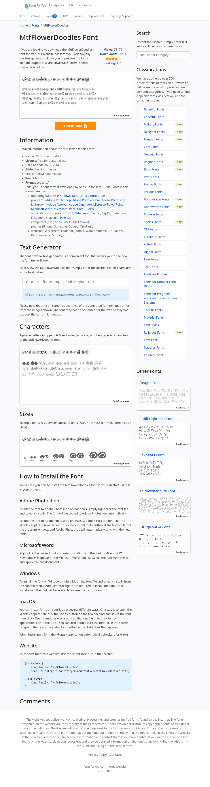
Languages (84, 5)
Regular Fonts (153, 162)
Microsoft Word (41, 209)
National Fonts (154, 347)
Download (75, 126)
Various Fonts (153, 192)
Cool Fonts (151, 147)
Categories (56, 5)
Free (23, 16)
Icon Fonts (151, 259)
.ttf (47, 183)
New (51, 16)
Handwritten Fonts (156, 207)
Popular (78, 16)
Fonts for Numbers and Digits (160, 284)
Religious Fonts (154, 332)
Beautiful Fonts (154, 109)
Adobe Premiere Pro (86, 200)
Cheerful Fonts (154, 117)
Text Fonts (151, 267)
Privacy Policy (97, 755)
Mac (75, 196)
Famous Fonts (153, 139)
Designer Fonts (154, 132)
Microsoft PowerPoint (108, 204)
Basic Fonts (151, 169)
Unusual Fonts (154, 154)
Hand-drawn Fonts (156, 199)
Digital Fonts (152, 252)
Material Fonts (154, 317)
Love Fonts (151, 340)
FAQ (71, 5)
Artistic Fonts (153, 244)
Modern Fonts (153, 214)
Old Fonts (150, 229)
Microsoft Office (64, 209)
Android (93, 196)
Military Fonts (153, 124)
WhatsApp (82, 213)
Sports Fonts (152, 222)
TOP (65, 16)
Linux (83, 196)
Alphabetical (96, 16)
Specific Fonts (153, 310)
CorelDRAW (85, 209)
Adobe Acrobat (57, 204)
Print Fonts (151, 177)
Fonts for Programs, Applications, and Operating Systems (163, 298)
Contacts (116, 755)
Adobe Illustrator (80, 204)
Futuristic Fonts (154, 237)
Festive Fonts (153, 184)
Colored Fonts (153, 355)
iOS (103, 196)
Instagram (56, 213)
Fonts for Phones (155, 274)
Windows (64, 196)
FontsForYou (34, 6)
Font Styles (151, 325)
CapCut (107, 213)
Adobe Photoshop (58, 200)
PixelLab (65, 218)
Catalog (35, 16)
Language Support (120, 16)
